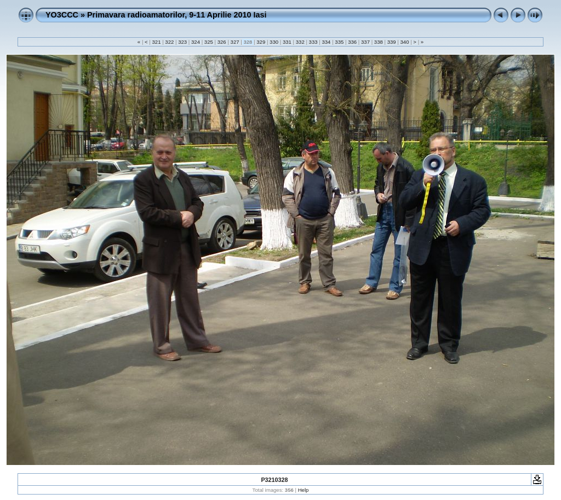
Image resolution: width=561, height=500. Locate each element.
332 (300, 42)
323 (182, 42)
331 (287, 42)
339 (391, 42)
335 (339, 42)
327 (235, 42)
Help (303, 490)
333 (313, 42)
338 (378, 42)
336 (352, 42)
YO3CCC (61, 14)
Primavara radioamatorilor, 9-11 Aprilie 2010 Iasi (176, 14)
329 (261, 42)
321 (156, 42)
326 (221, 42)
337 (365, 42)
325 (208, 42)
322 (169, 42)
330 (273, 42)
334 (326, 42)
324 (195, 42)
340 (404, 42)
